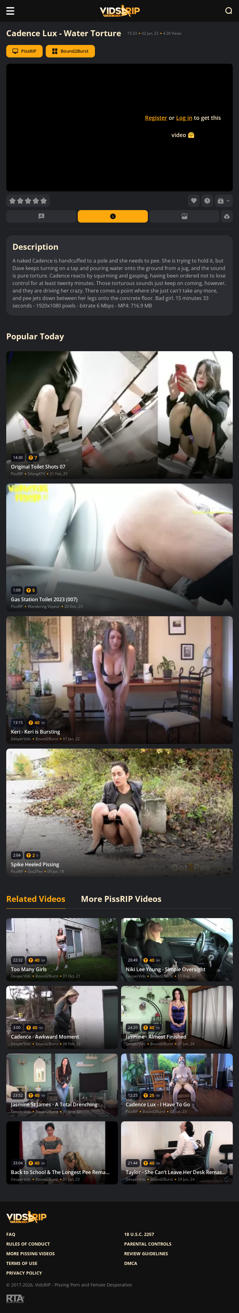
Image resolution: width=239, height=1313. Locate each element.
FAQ (10, 1234)
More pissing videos (30, 1253)
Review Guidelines (146, 1253)
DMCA (130, 1263)
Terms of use (21, 1263)
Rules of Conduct (28, 1244)
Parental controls (147, 1244)
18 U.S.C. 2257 (139, 1234)
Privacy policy (24, 1273)
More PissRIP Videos (121, 899)
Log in (184, 117)
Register (156, 117)
